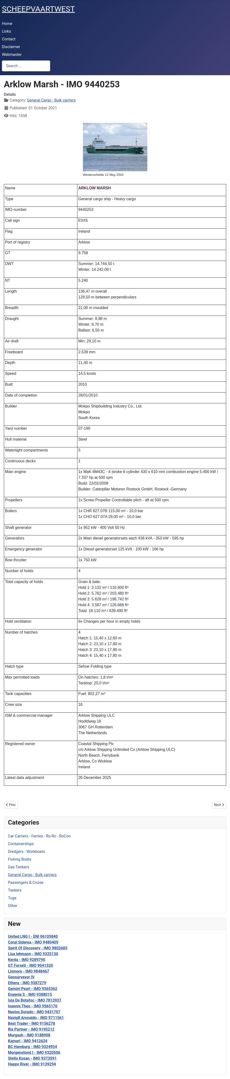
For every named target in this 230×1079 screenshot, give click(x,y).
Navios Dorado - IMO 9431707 (34, 1012)
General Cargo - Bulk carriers (32, 874)
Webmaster (12, 54)
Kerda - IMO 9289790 (26, 959)
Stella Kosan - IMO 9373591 (32, 1058)
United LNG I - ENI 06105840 (33, 936)
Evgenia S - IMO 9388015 (30, 994)
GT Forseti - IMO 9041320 (30, 965)
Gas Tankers (18, 867)
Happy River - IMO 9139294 (32, 1064)
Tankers (14, 890)
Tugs (12, 898)
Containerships (21, 844)
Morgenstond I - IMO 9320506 (34, 1052)
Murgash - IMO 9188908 (29, 1035)
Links (6, 31)
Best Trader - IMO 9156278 (31, 1023)
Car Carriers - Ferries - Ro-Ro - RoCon (39, 836)
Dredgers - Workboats (26, 851)
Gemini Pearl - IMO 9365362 (32, 988)
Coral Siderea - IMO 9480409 (33, 942)
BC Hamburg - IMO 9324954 (32, 1046)
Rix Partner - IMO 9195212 (31, 1029)
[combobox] (26, 65)
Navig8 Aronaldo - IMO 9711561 (36, 1017)
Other (12, 905)
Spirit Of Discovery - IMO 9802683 (37, 948)
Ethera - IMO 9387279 (27, 983)
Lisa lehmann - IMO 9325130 (33, 954)
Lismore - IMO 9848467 (28, 971)
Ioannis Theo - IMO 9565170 (32, 1006)
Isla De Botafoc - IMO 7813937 (34, 1000)
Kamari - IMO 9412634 (27, 1041)
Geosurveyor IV (21, 977)
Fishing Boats (19, 859)
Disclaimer (11, 46)
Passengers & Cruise (25, 882)
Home (7, 23)
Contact (8, 39)
